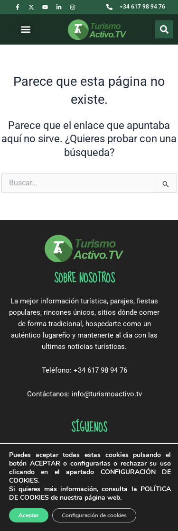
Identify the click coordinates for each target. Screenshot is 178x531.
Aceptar (29, 515)
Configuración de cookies (94, 515)
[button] (26, 29)
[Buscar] (164, 29)
